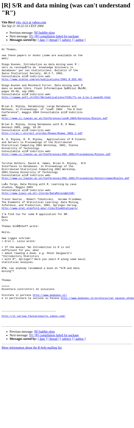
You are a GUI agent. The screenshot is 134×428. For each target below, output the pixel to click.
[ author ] (80, 40)
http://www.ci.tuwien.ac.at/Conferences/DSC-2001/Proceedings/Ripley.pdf (56, 175)
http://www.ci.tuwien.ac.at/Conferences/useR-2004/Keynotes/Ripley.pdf (54, 132)
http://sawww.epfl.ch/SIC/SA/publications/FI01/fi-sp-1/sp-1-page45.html (56, 107)
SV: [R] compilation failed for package (54, 36)
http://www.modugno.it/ (50, 344)
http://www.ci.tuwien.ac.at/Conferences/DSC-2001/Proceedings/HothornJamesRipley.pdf (65, 204)
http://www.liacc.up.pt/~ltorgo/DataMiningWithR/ (38, 222)
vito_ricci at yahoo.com (31, 22)
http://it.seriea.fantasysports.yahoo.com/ (34, 370)
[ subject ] (66, 40)
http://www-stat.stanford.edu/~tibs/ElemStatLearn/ (40, 240)
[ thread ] (53, 40)
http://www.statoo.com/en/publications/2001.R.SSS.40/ (42, 86)
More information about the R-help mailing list (32, 402)
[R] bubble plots (44, 32)
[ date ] (42, 40)
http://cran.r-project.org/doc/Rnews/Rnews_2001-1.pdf (42, 150)
